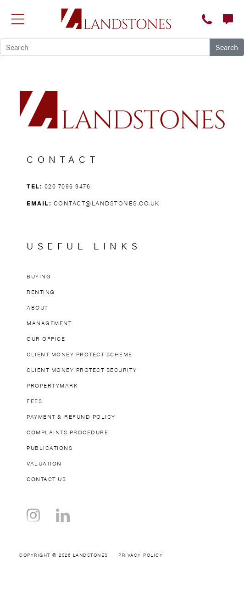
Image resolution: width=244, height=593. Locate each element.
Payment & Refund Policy (71, 416)
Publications (49, 447)
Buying (39, 276)
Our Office (46, 338)
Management (49, 323)
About (37, 307)
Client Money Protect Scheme (80, 354)
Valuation (44, 463)
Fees (34, 401)
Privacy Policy (140, 555)
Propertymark (52, 385)
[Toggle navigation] (18, 19)
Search (227, 47)
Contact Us (46, 479)
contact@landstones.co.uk (107, 203)
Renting (41, 292)
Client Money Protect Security (82, 370)
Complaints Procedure (67, 432)
